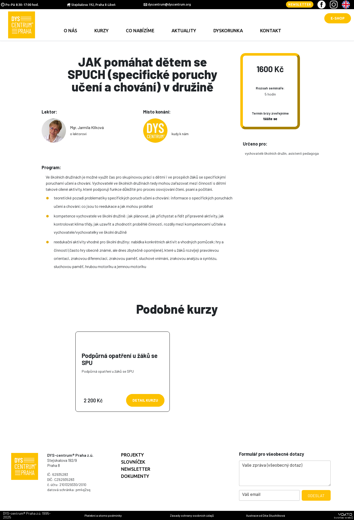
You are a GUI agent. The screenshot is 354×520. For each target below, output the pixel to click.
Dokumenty (135, 476)
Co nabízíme (140, 30)
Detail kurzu (145, 400)
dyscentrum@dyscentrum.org (169, 4)
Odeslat (316, 495)
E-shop (338, 18)
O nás (70, 30)
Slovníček (133, 461)
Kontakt (270, 30)
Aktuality (184, 30)
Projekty (132, 454)
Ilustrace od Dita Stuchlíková (265, 515)
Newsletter (299, 4)
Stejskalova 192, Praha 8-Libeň (93, 4)
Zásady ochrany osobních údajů (192, 515)
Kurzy (101, 30)
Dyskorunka (228, 30)
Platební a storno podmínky (103, 515)
